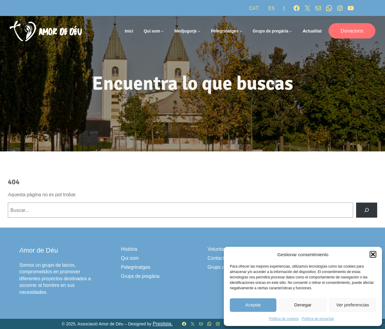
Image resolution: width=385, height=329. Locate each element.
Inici (129, 30)
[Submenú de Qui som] (162, 31)
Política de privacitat (318, 318)
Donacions (351, 31)
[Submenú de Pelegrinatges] (241, 31)
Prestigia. (162, 323)
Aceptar (253, 304)
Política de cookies (284, 318)
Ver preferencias (352, 304)
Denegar (303, 304)
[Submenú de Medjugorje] (199, 31)
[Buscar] (366, 210)
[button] (373, 254)
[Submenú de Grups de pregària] (290, 31)
